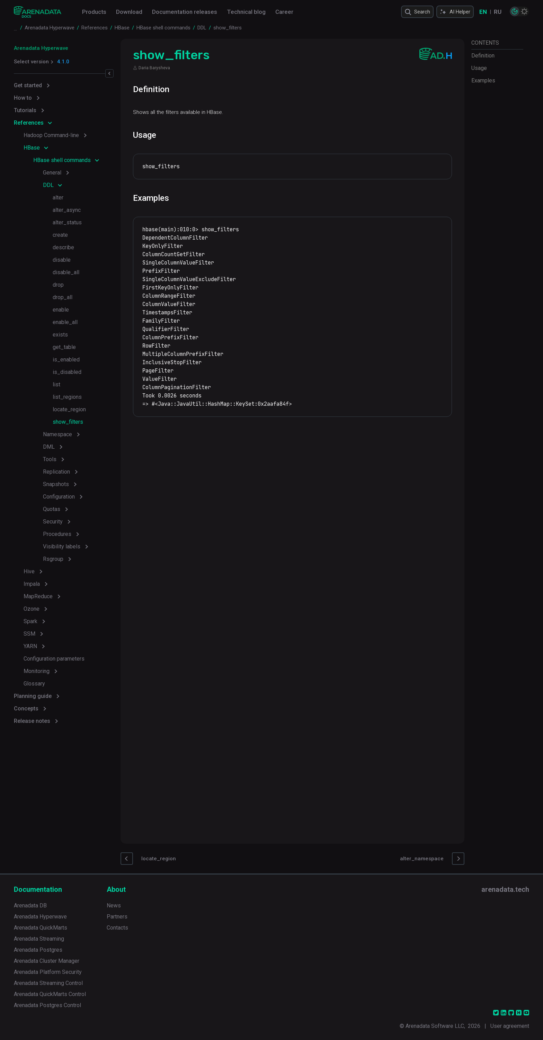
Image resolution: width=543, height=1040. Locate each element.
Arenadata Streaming (39, 938)
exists (60, 334)
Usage (479, 68)
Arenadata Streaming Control (48, 983)
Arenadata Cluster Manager (46, 961)
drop (58, 284)
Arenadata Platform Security (48, 972)
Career (284, 11)
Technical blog (246, 11)
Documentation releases (184, 11)
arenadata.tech (505, 889)
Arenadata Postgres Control (47, 1005)
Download (129, 11)
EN (483, 11)
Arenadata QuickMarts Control (50, 994)
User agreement (509, 1026)
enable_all (65, 322)
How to (23, 98)
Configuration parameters (54, 658)
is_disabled (67, 372)
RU (497, 11)
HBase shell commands (62, 160)
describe (63, 247)
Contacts (117, 927)
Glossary (34, 683)
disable (62, 260)
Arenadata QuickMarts (40, 927)
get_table (64, 347)
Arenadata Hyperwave (41, 48)
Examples (483, 80)
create (60, 235)
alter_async (67, 210)
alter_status (67, 222)
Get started (28, 85)
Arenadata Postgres (38, 950)
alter (58, 197)
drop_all (62, 297)
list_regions (67, 397)
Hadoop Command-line (51, 135)
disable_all (66, 272)
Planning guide (33, 696)
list (56, 384)
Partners (117, 916)
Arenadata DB (30, 905)
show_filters (68, 422)
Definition (483, 55)
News (114, 905)
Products (94, 11)
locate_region (69, 409)
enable (61, 309)
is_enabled (66, 359)
